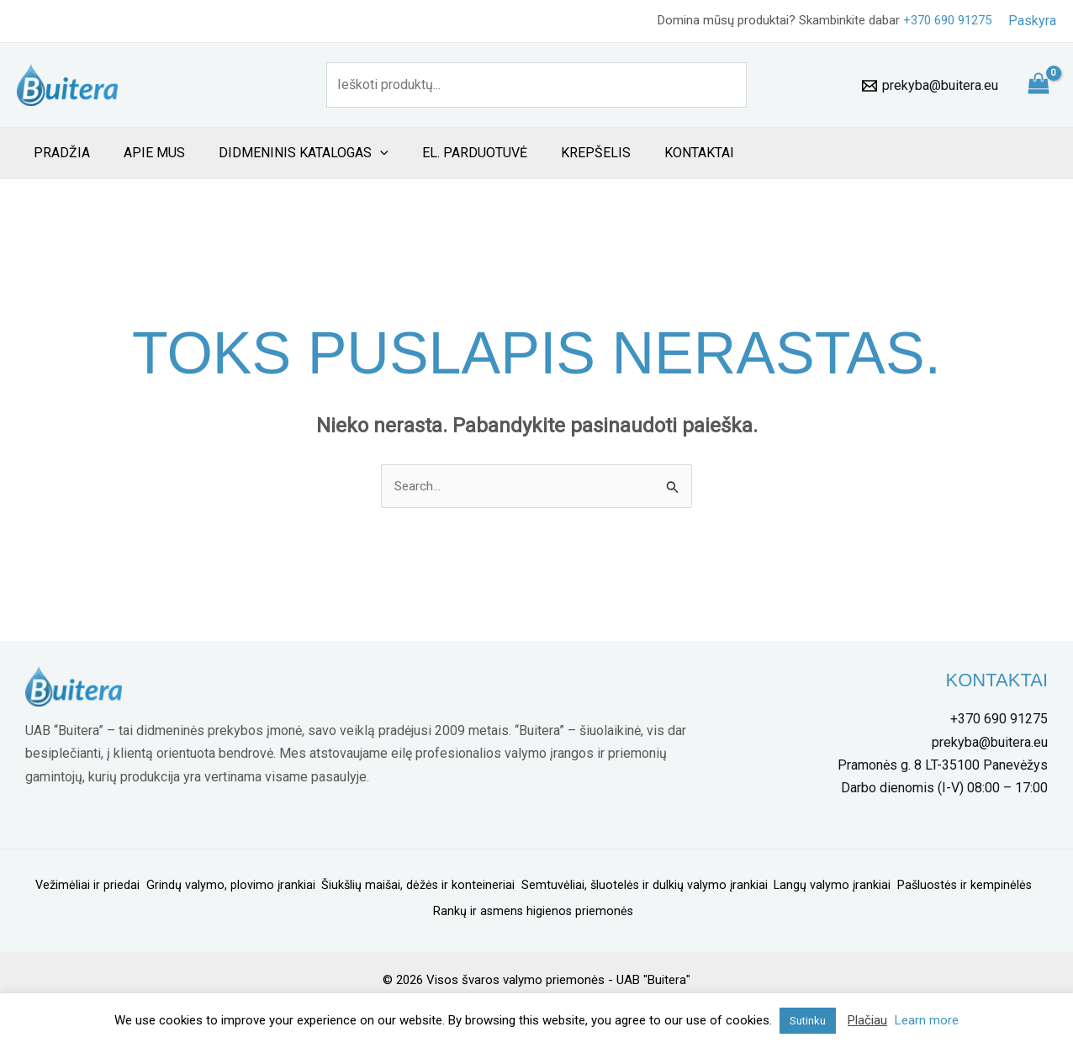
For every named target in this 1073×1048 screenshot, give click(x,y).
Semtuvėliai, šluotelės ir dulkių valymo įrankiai (719, 887)
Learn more (927, 1020)
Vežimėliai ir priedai (138, 887)
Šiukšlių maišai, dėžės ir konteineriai (484, 887)
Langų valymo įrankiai (915, 887)
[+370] (996, 721)
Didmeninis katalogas (287, 153)
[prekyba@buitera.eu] (929, 85)
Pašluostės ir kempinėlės (422, 910)
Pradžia (58, 153)
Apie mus (144, 153)
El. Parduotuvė (451, 153)
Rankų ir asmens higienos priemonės (605, 910)
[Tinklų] (940, 766)
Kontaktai (662, 153)
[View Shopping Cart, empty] (1038, 85)
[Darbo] (942, 789)
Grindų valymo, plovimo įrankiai (288, 887)
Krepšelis (565, 153)
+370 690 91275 (947, 20)
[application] (363, 153)
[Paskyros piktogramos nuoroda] (1032, 20)
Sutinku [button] (808, 1020)
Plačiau (867, 1020)
